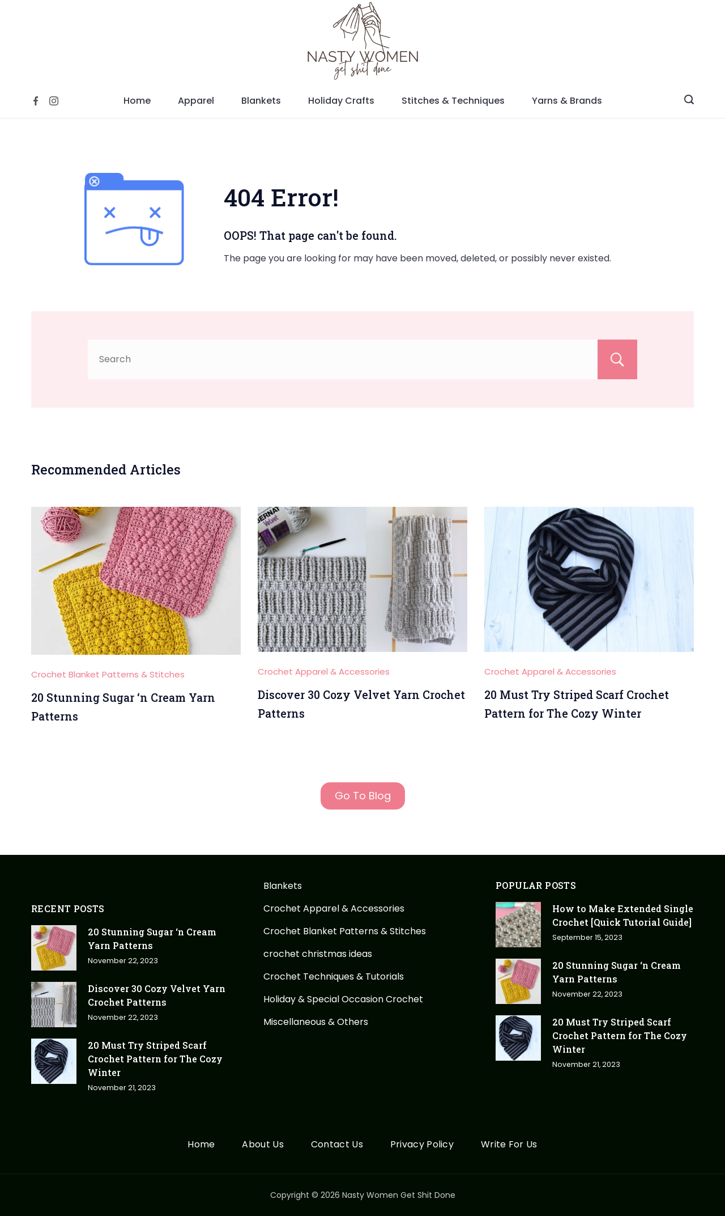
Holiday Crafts (341, 100)
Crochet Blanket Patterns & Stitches (108, 674)
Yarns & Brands (567, 100)
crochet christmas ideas (317, 953)
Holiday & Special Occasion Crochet (343, 999)
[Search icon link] (689, 101)
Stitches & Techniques (453, 100)
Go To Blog (363, 796)
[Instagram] (53, 100)
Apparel (196, 100)
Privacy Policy (422, 1145)
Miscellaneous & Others (315, 1021)
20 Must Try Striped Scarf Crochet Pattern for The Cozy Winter (155, 1058)
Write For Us (509, 1145)
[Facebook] (35, 100)
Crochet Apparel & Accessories (324, 671)
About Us (262, 1145)
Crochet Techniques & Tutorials (333, 976)
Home (137, 100)
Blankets (261, 100)
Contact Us (337, 1145)
